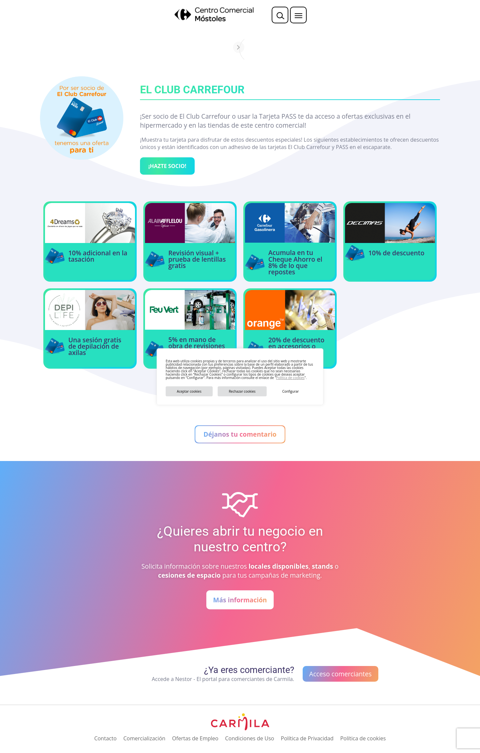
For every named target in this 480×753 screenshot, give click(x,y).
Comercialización (144, 738)
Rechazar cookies (242, 391)
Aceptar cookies (189, 391)
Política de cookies (290, 377)
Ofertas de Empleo (195, 738)
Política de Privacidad (307, 738)
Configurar (290, 391)
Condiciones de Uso (249, 738)
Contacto (105, 738)
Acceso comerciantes (340, 673)
